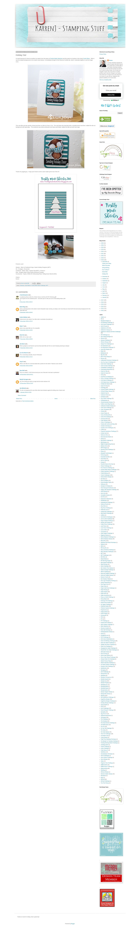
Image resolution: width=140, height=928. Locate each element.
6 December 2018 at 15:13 (26, 321)
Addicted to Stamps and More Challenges (111, 331)
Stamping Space (105, 688)
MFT (47, 285)
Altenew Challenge (105, 340)
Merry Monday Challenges (107, 551)
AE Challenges (104, 334)
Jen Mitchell (23, 388)
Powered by (111, 100)
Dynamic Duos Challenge (107, 449)
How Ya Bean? (105, 269)
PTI (101, 619)
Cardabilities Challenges (106, 367)
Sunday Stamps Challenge (107, 702)
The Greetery (104, 721)
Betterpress (103, 353)
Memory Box (104, 548)
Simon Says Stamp (105, 655)
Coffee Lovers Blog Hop (106, 404)
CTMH (102, 429)
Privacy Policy (102, 54)
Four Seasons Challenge (107, 467)
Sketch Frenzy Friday (106, 661)
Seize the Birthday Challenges (108, 640)
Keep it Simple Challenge (107, 520)
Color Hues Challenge (106, 407)
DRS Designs (104, 447)
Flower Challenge (105, 466)
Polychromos (104, 610)
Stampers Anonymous (106, 677)
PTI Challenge (104, 620)
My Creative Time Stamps (107, 568)
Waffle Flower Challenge (106, 766)
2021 (102, 253)
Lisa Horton (103, 531)
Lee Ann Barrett (24, 352)
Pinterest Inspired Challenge (107, 608)
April (103, 291)
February (104, 295)
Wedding (103, 770)
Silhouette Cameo (105, 651)
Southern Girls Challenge (107, 666)
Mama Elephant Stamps (106, 538)
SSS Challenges (105, 671)
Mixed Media (104, 559)
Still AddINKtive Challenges (107, 697)
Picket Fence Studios (106, 602)
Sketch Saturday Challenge (107, 662)
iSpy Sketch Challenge (106, 513)
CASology (103, 387)
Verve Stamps (104, 759)
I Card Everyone (24, 295)
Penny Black (104, 599)
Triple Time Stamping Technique (108, 739)
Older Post (92, 398)
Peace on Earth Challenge (107, 597)
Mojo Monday (104, 564)
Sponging (103, 670)
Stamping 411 (104, 684)
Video (102, 761)
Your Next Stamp (105, 783)
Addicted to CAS (105, 328)
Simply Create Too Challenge (108, 659)
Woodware (103, 775)
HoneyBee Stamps (105, 495)
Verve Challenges (105, 755)
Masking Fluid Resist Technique (108, 542)
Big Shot (103, 354)
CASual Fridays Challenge (107, 389)
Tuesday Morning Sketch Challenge (109, 742)
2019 (102, 257)
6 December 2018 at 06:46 (26, 312)
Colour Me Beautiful (105, 415)
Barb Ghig (22, 306)
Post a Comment (22, 395)
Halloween (103, 484)
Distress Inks (104, 446)
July (103, 285)
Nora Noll (22, 370)
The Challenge (104, 719)
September (105, 280)
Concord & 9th (104, 418)
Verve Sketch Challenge (106, 757)
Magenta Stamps (105, 535)
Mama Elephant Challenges (107, 537)
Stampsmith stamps (105, 693)
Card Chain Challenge (106, 364)
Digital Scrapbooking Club (107, 444)
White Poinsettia (106, 265)
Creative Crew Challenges (107, 427)
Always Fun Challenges (106, 344)
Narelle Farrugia (24, 379)
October (104, 278)
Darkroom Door (104, 435)
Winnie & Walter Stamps (106, 773)
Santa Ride (104, 271)
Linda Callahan (23, 317)
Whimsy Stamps (105, 772)
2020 (102, 255)
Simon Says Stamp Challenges (108, 657)
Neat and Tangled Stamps (107, 575)
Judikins (103, 515)
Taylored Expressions (106, 715)
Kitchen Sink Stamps (106, 522)
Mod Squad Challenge (106, 562)
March (104, 293)
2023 (102, 249)
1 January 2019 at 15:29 (25, 392)
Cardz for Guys (104, 373)
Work (102, 777)
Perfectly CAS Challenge (107, 600)
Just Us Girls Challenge (106, 518)
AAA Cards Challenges (106, 324)
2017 (102, 300)
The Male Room (104, 724)
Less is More (104, 529)
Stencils (103, 695)
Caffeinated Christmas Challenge (109, 360)
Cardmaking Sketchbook (106, 369)
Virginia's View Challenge (107, 763)
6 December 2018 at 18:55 (26, 330)
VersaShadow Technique (107, 753)
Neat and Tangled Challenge (107, 573)
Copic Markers (28, 285)
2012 (102, 310)
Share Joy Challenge (106, 646)
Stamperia (103, 675)
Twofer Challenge (105, 746)
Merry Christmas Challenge (107, 549)
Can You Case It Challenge (107, 362)
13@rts (102, 317)
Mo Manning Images (106, 560)
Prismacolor (103, 615)
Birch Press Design (105, 356)
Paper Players (104, 591)
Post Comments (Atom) (27, 401)
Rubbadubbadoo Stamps (107, 631)
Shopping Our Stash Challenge (108, 648)
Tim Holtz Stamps (105, 732)
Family (102, 462)
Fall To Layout (104, 460)
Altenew (103, 338)
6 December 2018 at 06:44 (26, 302)
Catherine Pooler (105, 395)
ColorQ (102, 411)
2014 (102, 306)
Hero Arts (103, 493)
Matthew (103, 544)
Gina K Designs (104, 480)
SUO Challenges (105, 708)
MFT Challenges (105, 555)
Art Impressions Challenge (107, 347)
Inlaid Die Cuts (104, 509)
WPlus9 (102, 779)
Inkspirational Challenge (106, 502)
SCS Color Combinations (107, 639)
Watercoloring (104, 768)
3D (101, 319)
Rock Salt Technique (106, 630)
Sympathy (103, 712)
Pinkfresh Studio (105, 606)
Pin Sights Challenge (106, 604)
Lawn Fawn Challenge (106, 528)
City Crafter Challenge (106, 398)
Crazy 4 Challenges (105, 422)
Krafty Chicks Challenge (106, 524)
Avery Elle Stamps (105, 349)
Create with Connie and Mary (108, 424)
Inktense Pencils (105, 504)
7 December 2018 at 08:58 (26, 339)
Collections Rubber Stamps (107, 405)
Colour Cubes (104, 413)
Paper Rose (103, 593)
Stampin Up (103, 681)
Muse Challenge (105, 566)
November (105, 276)
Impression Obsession (106, 498)
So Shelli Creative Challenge (107, 664)
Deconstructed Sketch (106, 436)
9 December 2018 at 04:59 (26, 365)
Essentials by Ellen (105, 456)
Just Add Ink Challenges (106, 517)
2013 (102, 308)
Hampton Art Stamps (106, 486)
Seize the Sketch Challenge (107, 642)
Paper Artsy (103, 586)
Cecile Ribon (86, 58)
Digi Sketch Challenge (106, 440)
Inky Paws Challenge (106, 507)
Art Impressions (104, 345)
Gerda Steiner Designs (106, 476)
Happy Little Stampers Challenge (108, 489)
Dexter (102, 438)
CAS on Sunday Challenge (107, 378)
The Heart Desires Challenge (108, 722)
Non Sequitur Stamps (106, 579)
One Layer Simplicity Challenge (108, 580)
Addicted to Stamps (105, 330)
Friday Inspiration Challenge (107, 471)
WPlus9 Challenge (105, 781)
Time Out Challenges (106, 733)
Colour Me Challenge (106, 416)
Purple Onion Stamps (106, 622)
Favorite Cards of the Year (107, 464)
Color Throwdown (105, 409)
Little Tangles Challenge (106, 533)
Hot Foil (102, 497)
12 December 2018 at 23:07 (26, 383)
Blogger (73, 923)
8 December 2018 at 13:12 (26, 356)
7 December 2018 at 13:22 (26, 348)
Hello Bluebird (104, 491)
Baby (102, 351)
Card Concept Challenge (106, 365)
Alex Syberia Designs (106, 336)
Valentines (103, 752)
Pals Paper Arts (104, 584)
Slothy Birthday (105, 267)
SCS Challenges (105, 637)
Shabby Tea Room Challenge (108, 644)
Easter (102, 451)
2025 (102, 245)
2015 (102, 304)
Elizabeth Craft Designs (106, 453)
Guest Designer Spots (106, 482)
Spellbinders (104, 668)
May (103, 289)
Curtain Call (103, 433)
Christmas (22, 285)
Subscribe (111, 95)
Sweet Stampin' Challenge (107, 710)
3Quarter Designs (105, 320)
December (105, 261)
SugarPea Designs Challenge (108, 701)
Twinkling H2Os (104, 744)
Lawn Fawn (103, 526)
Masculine (103, 540)
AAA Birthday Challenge (106, 322)
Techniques (103, 717)
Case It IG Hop (104, 385)
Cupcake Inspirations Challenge (108, 431)
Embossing (103, 455)
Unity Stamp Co (104, 750)
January (104, 297)
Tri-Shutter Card (104, 735)
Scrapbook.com (104, 635)
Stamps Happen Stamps (106, 691)
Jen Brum (22, 344)
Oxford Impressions (105, 582)
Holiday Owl (105, 274)
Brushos (103, 358)
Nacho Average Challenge (107, 569)
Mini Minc (103, 557)
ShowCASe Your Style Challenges (109, 650)
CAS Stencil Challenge (106, 380)
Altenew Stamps (105, 342)
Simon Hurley (104, 653)
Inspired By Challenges (106, 511)
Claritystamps (104, 400)
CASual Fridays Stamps (106, 391)
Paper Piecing (104, 589)
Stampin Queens (105, 679)
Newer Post (19, 398)
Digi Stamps (104, 442)
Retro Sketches (104, 626)
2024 (102, 247)
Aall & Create (104, 326)
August (104, 282)
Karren (110, 60)
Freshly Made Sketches (56, 58)
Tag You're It (104, 713)
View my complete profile (105, 79)
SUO (102, 706)
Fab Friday (103, 458)
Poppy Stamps (104, 611)
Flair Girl (22, 335)
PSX (102, 617)
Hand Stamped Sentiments (107, 487)
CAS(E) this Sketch (105, 384)
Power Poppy (104, 613)
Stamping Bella (104, 686)
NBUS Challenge (105, 571)
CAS (102, 374)
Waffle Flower (104, 764)
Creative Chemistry (105, 425)
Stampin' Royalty (105, 682)
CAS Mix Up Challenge (106, 376)
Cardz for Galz (104, 371)
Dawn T (22, 326)
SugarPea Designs (105, 699)
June (103, 287)
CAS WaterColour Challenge (107, 382)
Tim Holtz (103, 730)
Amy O (21, 361)
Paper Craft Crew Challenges (108, 588)
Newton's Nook (104, 577)
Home (56, 398)
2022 (102, 251)
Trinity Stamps (104, 737)
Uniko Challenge (105, 748)
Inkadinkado (104, 500)
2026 (102, 243)
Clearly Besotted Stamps (107, 402)
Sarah (102, 633)
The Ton (103, 726)
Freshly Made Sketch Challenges (38, 285)
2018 (102, 259)
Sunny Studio (104, 704)
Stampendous (104, 673)
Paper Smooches (105, 595)
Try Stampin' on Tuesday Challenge (109, 741)
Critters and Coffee (106, 263)
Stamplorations (104, 690)
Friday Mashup (104, 473)
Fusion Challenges (105, 475)
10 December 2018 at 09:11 (26, 374)
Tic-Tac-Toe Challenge (106, 728)
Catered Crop (104, 393)
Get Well (103, 478)
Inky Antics (103, 506)
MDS (102, 546)
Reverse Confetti (105, 628)
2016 (102, 302)
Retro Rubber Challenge (106, 624)
